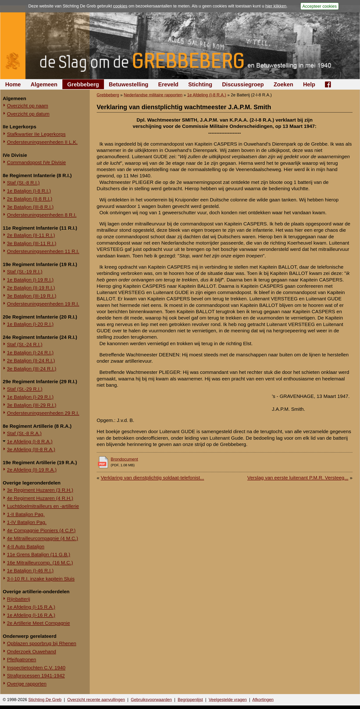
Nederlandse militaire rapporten (153, 95)
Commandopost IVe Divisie (36, 162)
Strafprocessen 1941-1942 (36, 675)
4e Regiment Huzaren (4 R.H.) (40, 498)
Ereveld (168, 84)
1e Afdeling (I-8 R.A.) (30, 441)
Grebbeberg (83, 84)
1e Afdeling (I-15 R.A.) (31, 607)
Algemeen (44, 84)
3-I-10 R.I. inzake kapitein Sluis (41, 578)
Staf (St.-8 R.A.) (24, 433)
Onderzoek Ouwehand (31, 651)
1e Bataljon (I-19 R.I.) (30, 279)
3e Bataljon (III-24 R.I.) (31, 368)
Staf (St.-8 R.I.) (23, 182)
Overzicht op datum (28, 113)
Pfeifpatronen (21, 659)
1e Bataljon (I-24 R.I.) (30, 352)
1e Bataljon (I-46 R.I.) (30, 570)
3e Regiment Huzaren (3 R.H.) (40, 490)
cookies (120, 6)
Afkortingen (263, 699)
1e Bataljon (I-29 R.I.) (30, 397)
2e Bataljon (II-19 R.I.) (31, 287)
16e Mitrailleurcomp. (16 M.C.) (40, 562)
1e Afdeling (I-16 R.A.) (31, 615)
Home (13, 84)
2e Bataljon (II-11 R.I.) (31, 235)
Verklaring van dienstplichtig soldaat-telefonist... (152, 477)
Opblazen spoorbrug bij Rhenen (41, 643)
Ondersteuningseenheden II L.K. (42, 142)
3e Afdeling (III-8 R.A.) (31, 449)
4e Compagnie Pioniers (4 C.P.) (41, 530)
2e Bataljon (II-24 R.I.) (31, 360)
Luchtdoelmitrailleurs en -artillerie (43, 506)
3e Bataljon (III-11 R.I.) (31, 243)
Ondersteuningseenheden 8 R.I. (42, 215)
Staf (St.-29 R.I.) (25, 389)
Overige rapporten (26, 683)
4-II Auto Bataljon (25, 546)
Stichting (200, 84)
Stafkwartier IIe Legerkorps (36, 134)
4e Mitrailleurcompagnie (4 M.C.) (42, 538)
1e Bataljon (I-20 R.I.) (30, 324)
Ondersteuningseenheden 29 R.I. (43, 413)
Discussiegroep (243, 84)
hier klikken (275, 6)
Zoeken (283, 84)
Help (309, 84)
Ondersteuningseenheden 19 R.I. (43, 303)
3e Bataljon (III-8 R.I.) (30, 207)
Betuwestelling (128, 84)
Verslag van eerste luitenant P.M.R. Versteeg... (298, 477)
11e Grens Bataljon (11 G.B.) (38, 554)
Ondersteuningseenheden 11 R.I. (43, 251)
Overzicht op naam (27, 105)
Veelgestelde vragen (228, 699)
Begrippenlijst (190, 699)
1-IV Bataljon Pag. (26, 522)
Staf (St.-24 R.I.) (25, 344)
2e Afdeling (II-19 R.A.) (32, 469)
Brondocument (124, 459)
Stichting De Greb (44, 699)
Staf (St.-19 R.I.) (25, 271)
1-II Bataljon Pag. (26, 514)
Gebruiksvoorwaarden (151, 699)
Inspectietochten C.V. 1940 (36, 667)
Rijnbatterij (18, 599)
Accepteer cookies (319, 6)
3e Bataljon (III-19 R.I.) (31, 295)
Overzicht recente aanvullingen (96, 699)
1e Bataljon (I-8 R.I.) (29, 190)
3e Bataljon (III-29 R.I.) (31, 405)
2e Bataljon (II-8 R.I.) (29, 198)
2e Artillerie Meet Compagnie (38, 623)
